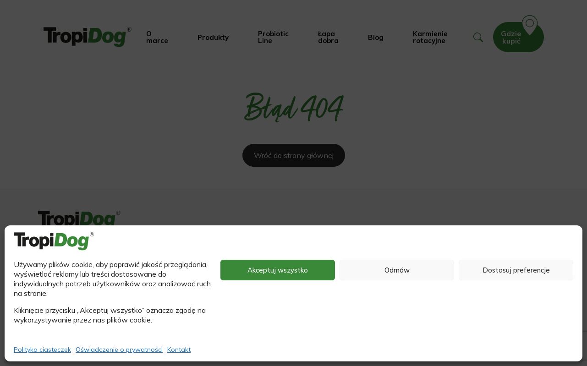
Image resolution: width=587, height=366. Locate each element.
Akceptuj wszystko (277, 270)
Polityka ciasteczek (42, 349)
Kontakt (179, 349)
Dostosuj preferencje (516, 270)
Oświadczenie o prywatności (119, 349)
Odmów (397, 270)
